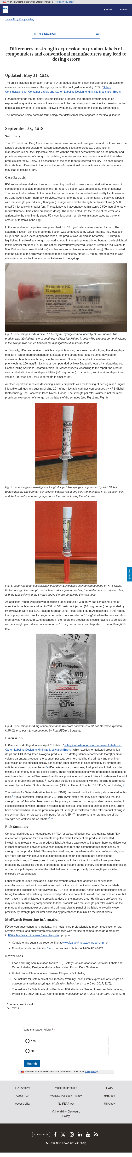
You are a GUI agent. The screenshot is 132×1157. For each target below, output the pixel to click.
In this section (45, 33)
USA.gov (109, 1103)
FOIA (109, 1087)
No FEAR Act (66, 1103)
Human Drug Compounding (19, 19)
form (49, 948)
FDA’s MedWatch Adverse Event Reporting (34, 935)
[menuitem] (66, 1007)
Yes (33, 1041)
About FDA (22, 1095)
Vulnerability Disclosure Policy (66, 1113)
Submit (32, 1063)
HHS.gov (109, 1095)
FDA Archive (22, 1087)
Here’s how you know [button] (64, 2)
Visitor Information (66, 1087)
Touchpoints (90, 1071)
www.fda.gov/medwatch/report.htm (83, 942)
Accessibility (22, 1103)
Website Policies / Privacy (66, 1095)
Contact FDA (41, 1134)
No (33, 1051)
